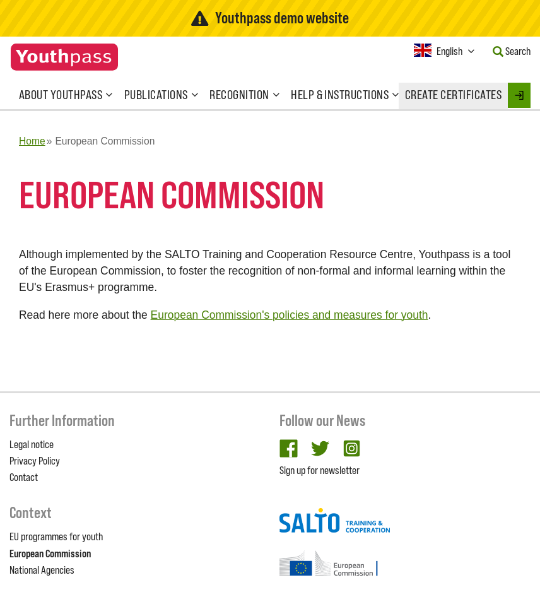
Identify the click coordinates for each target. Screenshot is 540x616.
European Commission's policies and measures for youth (289, 315)
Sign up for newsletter (319, 470)
